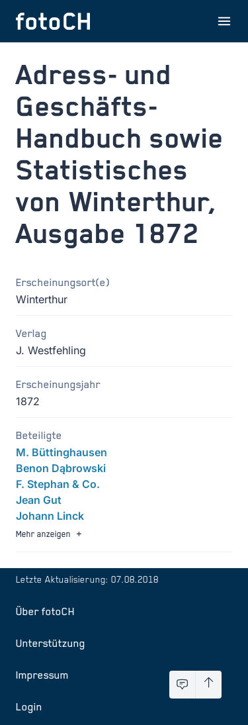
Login (29, 706)
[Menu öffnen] (224, 21)
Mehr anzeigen (50, 534)
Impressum (42, 675)
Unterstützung (50, 643)
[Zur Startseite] (53, 21)
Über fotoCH (45, 611)
